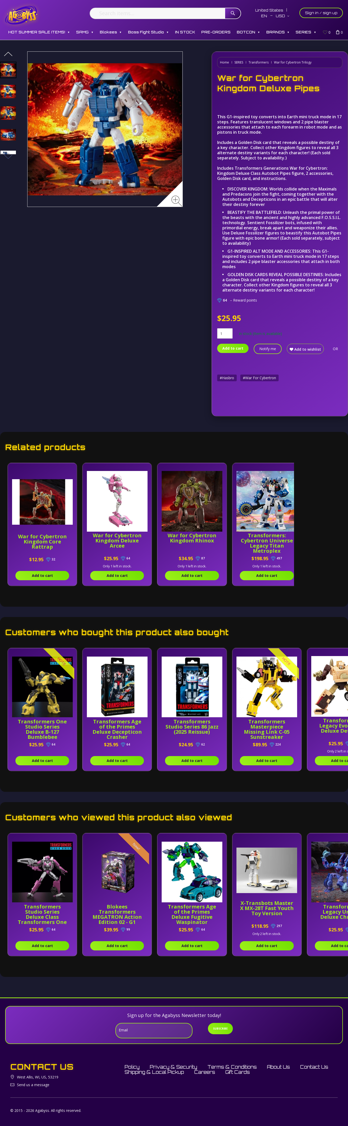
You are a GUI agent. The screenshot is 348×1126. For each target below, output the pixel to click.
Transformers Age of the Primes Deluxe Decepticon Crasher (117, 729)
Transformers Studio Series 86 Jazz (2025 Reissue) (192, 726)
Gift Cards (237, 1072)
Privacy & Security (173, 1066)
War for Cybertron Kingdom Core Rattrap (42, 541)
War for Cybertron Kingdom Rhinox (192, 538)
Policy (132, 1066)
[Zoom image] (176, 201)
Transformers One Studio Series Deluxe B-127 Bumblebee (42, 729)
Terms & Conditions (232, 1066)
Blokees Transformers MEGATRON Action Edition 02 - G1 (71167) (117, 917)
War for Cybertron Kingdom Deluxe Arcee (117, 540)
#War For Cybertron (259, 377)
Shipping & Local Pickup (154, 1072)
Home (224, 62)
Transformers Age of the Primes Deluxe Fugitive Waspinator (192, 914)
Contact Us (314, 1066)
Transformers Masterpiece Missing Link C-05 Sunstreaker (267, 729)
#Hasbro (227, 377)
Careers (204, 1072)
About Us (278, 1066)
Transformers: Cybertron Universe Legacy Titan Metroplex (267, 543)
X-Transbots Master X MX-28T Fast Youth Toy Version (267, 911)
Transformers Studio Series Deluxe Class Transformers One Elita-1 (42, 917)
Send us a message (33, 1084)
